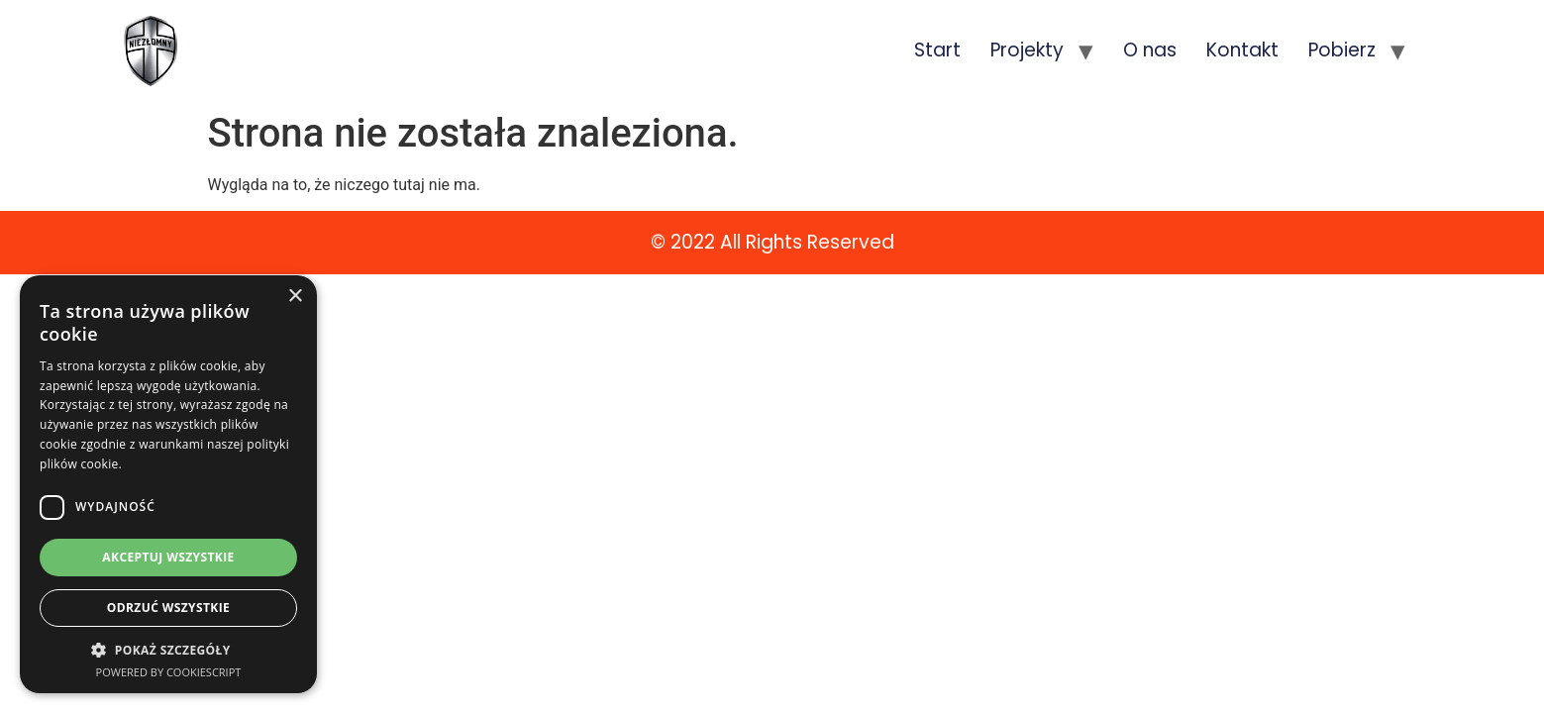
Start (937, 50)
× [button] (294, 296)
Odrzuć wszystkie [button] (168, 607)
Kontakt (1242, 50)
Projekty (1027, 50)
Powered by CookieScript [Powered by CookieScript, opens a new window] (169, 671)
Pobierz (1342, 50)
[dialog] (168, 484)
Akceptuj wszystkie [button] (168, 557)
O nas (1150, 50)
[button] (168, 650)
